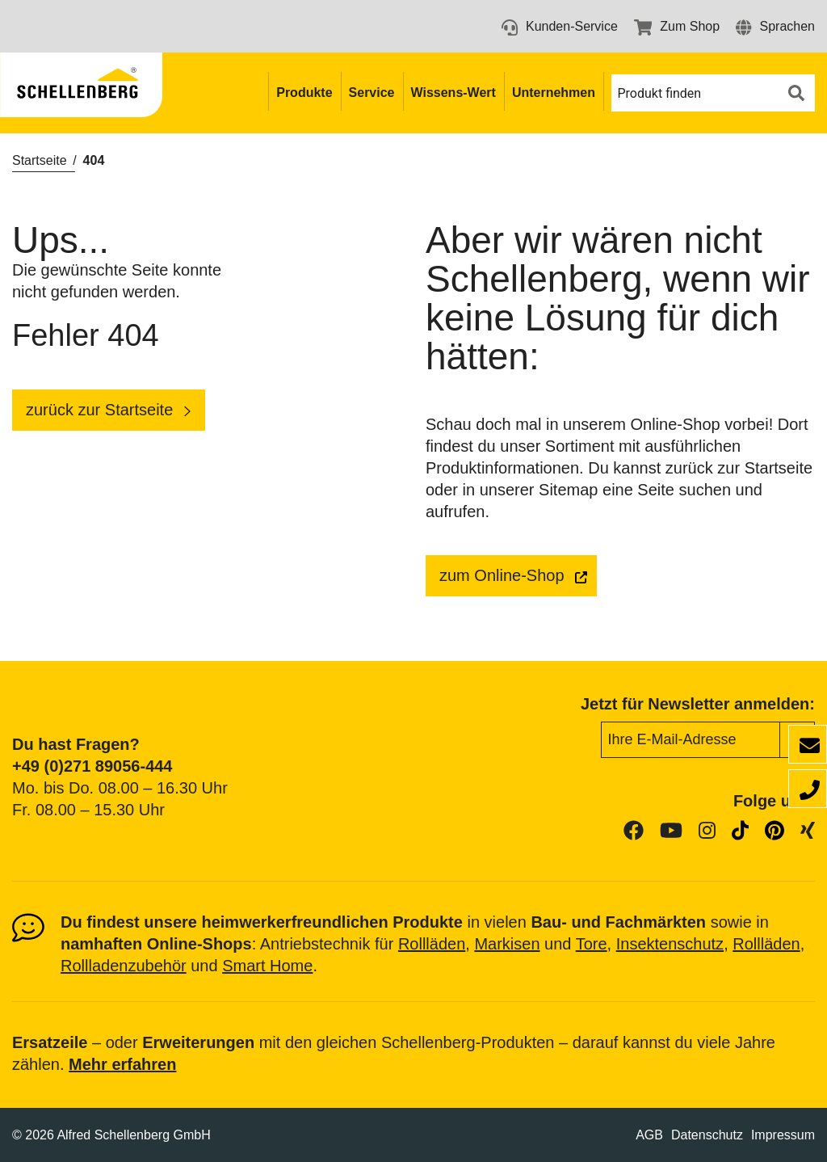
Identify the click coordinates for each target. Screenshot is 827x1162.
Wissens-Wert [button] (453, 92)
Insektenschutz (670, 944)
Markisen (506, 944)
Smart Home (267, 966)
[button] (775, 26)
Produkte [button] (304, 92)
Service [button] (372, 92)
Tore (591, 944)
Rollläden (431, 944)
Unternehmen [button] (553, 92)
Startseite (39, 160)
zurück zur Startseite (99, 410)
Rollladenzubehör (124, 966)
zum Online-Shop (502, 575)
